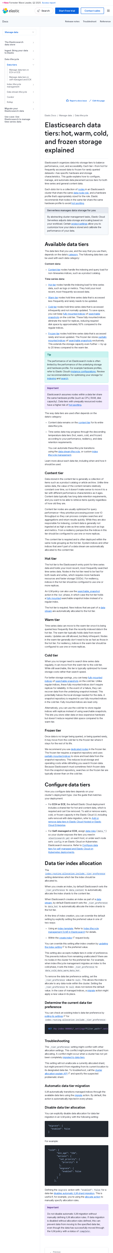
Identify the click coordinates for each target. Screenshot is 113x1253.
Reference (105, 21)
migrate (91, 990)
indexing (51, 378)
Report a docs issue (76, 100)
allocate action (92, 1196)
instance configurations (83, 371)
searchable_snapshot (89, 591)
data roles (91, 831)
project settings (79, 223)
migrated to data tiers (74, 1057)
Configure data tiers (67, 784)
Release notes (72, 21)
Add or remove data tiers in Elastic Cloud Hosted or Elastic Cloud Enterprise (74, 822)
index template (65, 928)
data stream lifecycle (69, 451)
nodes (81, 189)
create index (65, 937)
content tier (84, 422)
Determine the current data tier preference (68, 1004)
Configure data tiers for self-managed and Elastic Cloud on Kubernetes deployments (73, 849)
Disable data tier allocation (65, 1107)
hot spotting (77, 203)
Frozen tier (54, 333)
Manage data (11, 32)
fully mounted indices (74, 313)
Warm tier (53, 297)
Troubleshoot (89, 21)
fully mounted (54, 598)
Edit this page (97, 100)
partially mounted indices (57, 756)
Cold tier (52, 306)
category (73, 254)
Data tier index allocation (73, 862)
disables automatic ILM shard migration (74, 1193)
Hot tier (52, 284)
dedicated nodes (79, 749)
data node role (81, 192)
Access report (48, 2)
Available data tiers (66, 243)
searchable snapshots (80, 340)
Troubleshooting (57, 1040)
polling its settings (54, 1016)
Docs (5, 21)
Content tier (54, 269)
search (64, 378)
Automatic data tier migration (67, 1085)
